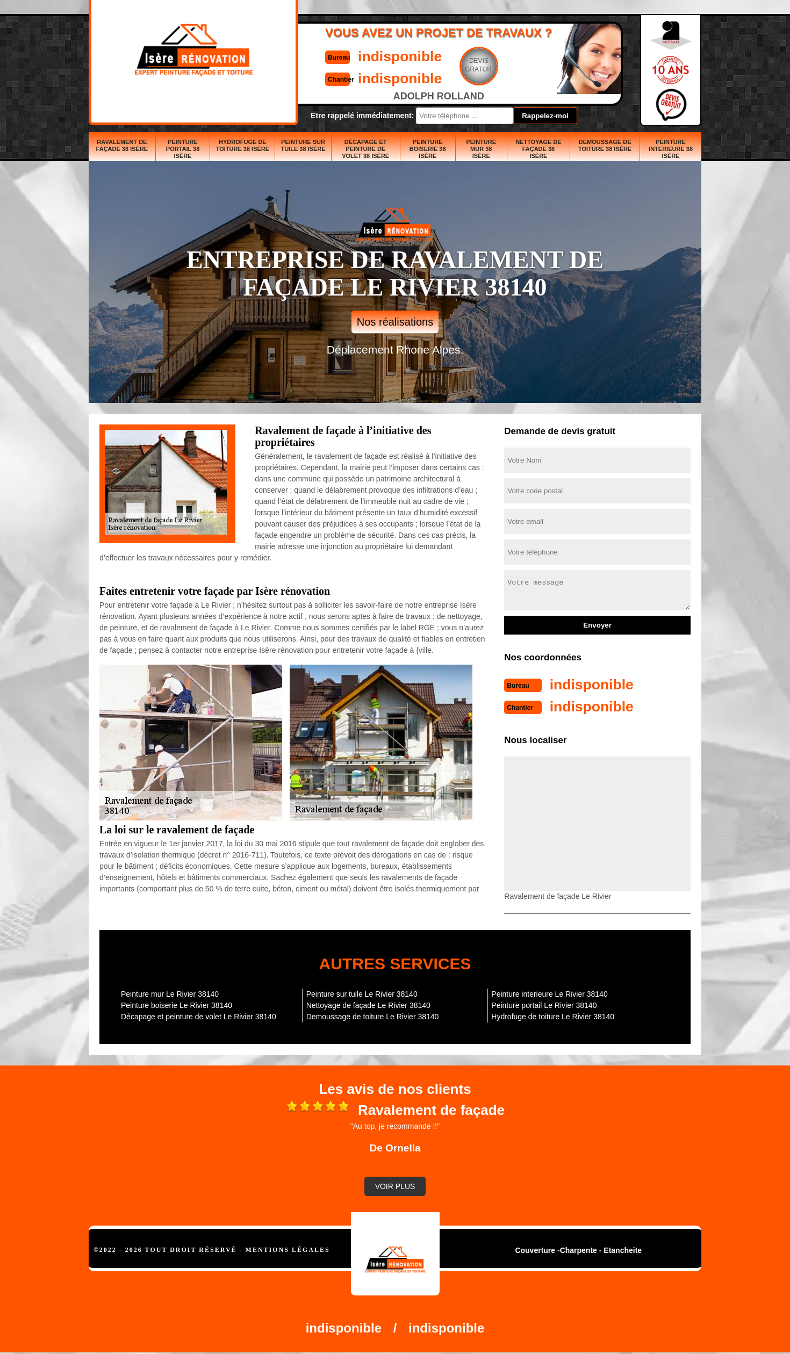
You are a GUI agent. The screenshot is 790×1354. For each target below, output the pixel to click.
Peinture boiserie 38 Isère (428, 149)
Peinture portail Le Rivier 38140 (544, 1004)
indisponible (363, 55)
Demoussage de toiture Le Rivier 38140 (372, 1015)
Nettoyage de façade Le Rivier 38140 (368, 1004)
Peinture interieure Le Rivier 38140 (549, 993)
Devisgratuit (445, 65)
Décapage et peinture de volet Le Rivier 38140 (198, 1015)
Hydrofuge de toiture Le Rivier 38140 (552, 1015)
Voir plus (395, 1185)
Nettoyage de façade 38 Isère (538, 149)
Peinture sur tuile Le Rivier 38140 (362, 993)
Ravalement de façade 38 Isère (122, 145)
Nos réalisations (395, 322)
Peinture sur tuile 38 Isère (303, 145)
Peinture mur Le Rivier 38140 (170, 993)
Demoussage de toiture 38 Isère (604, 145)
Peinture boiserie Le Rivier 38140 (176, 1004)
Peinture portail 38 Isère (183, 149)
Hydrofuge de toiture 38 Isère (242, 145)
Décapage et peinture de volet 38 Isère (365, 149)
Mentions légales (288, 1248)
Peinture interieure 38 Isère (671, 149)
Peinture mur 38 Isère (481, 149)
